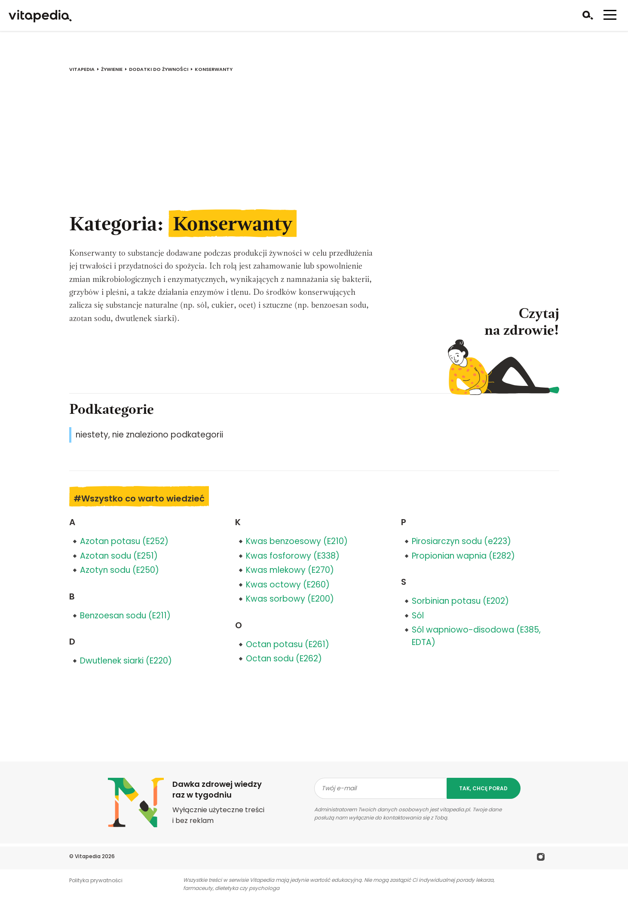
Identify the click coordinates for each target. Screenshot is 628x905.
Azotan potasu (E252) (124, 541)
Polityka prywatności (96, 880)
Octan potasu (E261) (287, 644)
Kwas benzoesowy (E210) (297, 541)
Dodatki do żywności (158, 69)
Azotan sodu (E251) (119, 556)
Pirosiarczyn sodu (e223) (461, 541)
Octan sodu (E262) (284, 658)
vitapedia (82, 69)
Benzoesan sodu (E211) (125, 615)
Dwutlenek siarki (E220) (126, 661)
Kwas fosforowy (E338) (293, 556)
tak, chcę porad (483, 788)
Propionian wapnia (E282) (463, 556)
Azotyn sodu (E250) (119, 570)
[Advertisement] (314, 147)
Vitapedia (88, 856)
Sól (418, 615)
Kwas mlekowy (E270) (290, 570)
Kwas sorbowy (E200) (290, 599)
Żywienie (112, 69)
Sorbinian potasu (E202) (460, 601)
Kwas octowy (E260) (288, 584)
